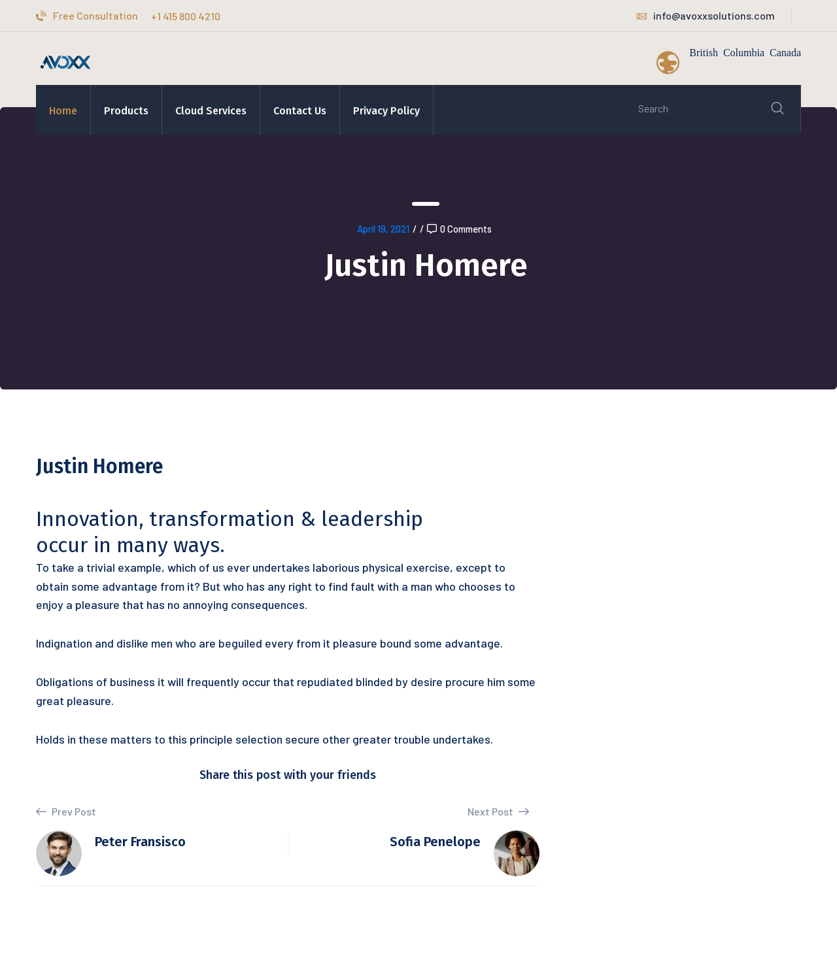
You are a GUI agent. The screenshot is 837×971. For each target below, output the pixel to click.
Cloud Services (211, 111)
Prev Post (66, 811)
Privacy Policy (386, 111)
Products (126, 111)
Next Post (498, 811)
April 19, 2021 (383, 229)
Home (63, 111)
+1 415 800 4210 (185, 16)
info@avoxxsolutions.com (705, 15)
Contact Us (299, 111)
